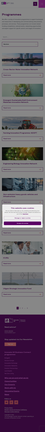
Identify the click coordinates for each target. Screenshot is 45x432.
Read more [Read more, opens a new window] (25, 214)
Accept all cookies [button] (22, 223)
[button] (22, 218)
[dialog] (22, 216)
